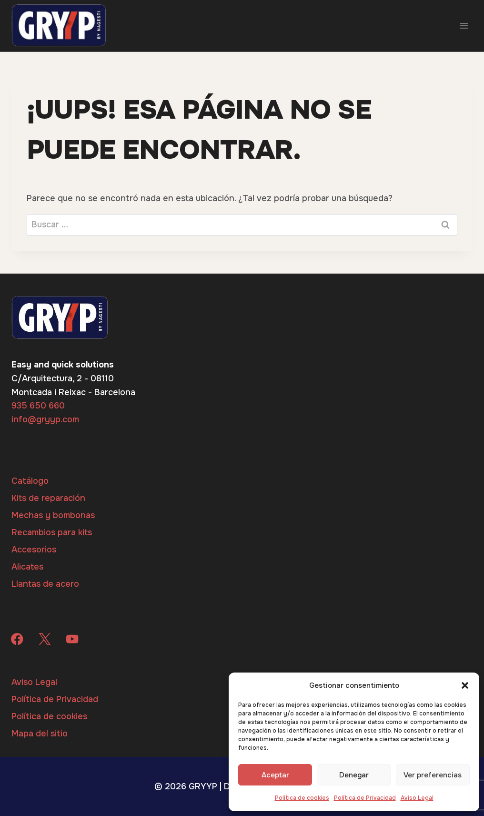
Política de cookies (302, 798)
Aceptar (275, 775)
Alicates (27, 566)
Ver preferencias (432, 775)
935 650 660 (38, 405)
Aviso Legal (417, 798)
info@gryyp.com (45, 419)
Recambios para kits (51, 532)
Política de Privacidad (365, 798)
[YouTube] (72, 639)
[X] (44, 639)
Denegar (354, 775)
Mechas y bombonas (53, 515)
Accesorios (33, 549)
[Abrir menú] (464, 25)
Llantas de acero (45, 584)
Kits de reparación (48, 498)
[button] (465, 685)
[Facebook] (17, 639)
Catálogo (30, 481)
